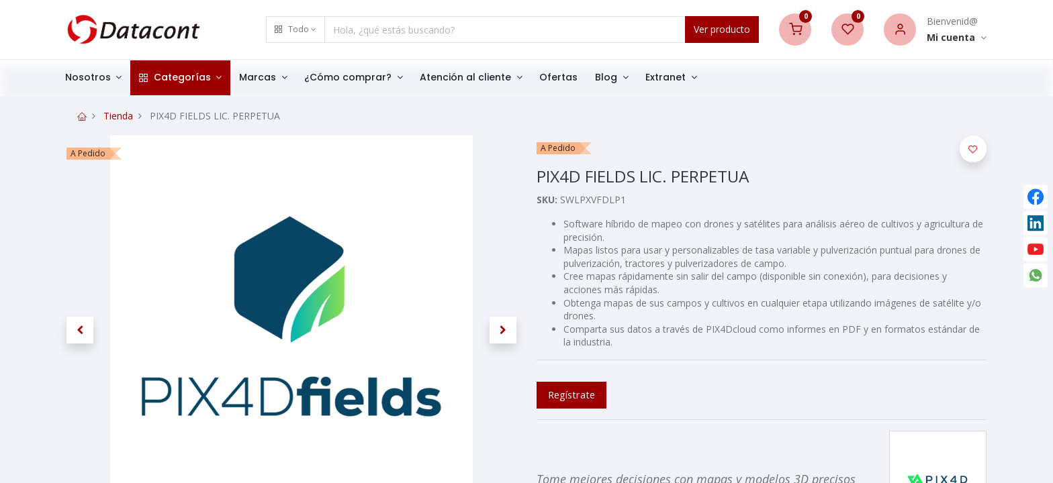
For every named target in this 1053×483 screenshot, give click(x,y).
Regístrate (571, 394)
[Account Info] (957, 38)
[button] (295, 29)
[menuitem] (569, 77)
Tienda (118, 115)
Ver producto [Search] (722, 29)
